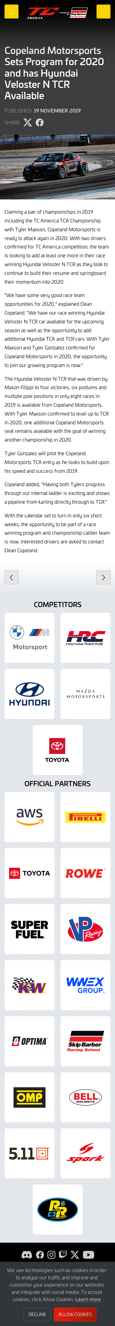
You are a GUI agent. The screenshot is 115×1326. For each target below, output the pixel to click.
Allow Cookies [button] (75, 1314)
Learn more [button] (88, 1299)
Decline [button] (37, 1314)
